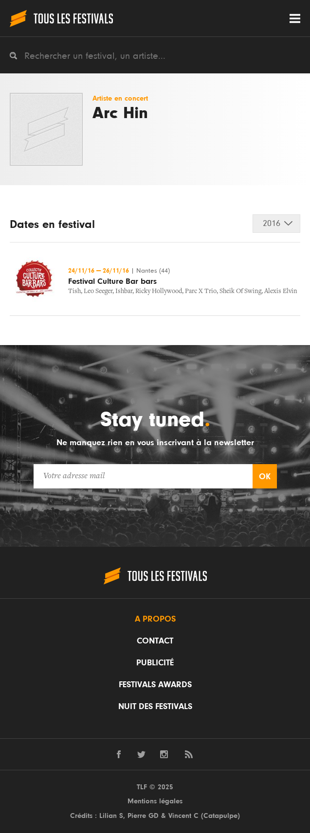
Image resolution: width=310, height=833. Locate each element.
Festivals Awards (155, 684)
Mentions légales (155, 801)
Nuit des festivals (155, 706)
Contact (155, 641)
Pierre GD (143, 815)
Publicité (155, 663)
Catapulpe (220, 815)
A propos (155, 619)
